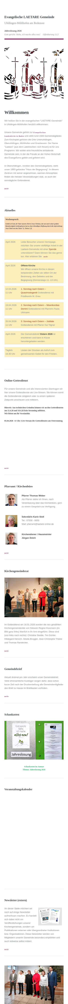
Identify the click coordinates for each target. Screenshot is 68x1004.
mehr (6, 189)
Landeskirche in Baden (14, 136)
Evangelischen (39, 132)
